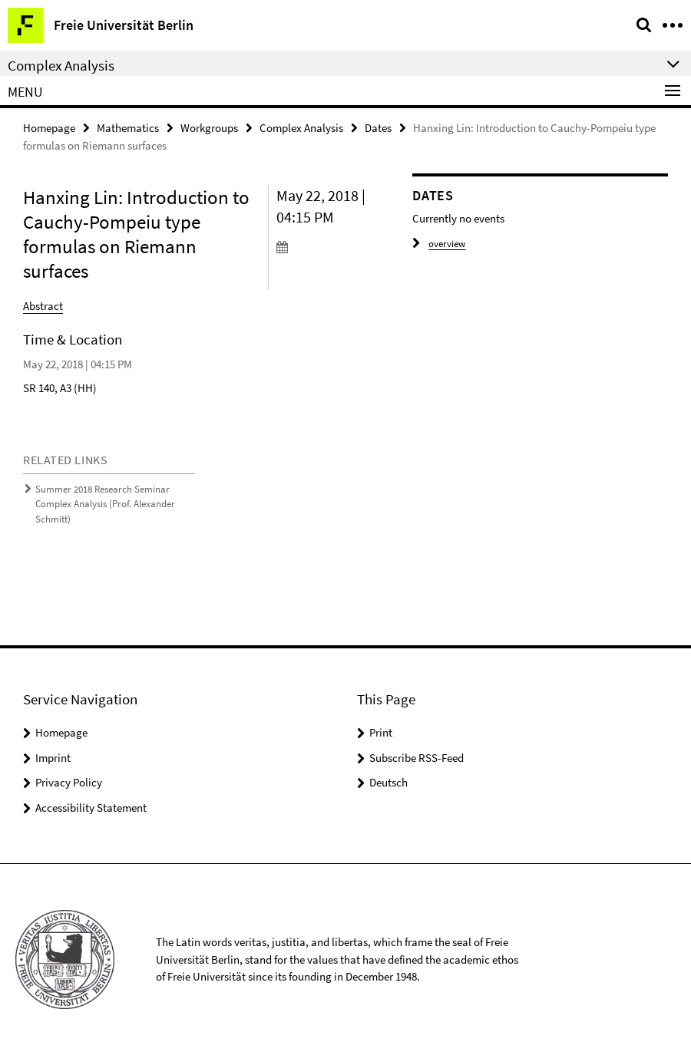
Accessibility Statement (91, 807)
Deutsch (388, 782)
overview (438, 243)
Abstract (43, 305)
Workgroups (209, 127)
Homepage (49, 127)
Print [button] (380, 732)
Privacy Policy (68, 782)
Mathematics (128, 127)
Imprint (53, 757)
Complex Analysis (301, 127)
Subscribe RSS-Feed (416, 757)
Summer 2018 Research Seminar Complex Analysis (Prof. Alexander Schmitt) (105, 504)
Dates (378, 127)
